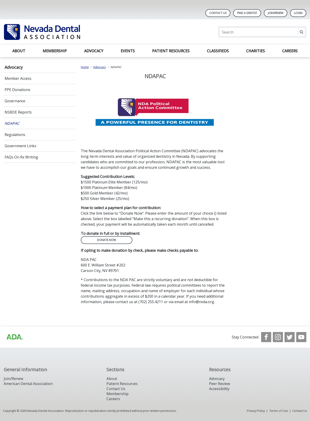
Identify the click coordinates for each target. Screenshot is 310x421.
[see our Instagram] (278, 337)
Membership (55, 50)
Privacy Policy (256, 411)
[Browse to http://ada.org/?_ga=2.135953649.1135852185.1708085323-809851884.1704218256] (14, 337)
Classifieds (218, 50)
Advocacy (93, 50)
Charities (255, 50)
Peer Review (219, 383)
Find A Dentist (247, 13)
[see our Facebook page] (266, 337)
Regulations (15, 134)
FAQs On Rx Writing (21, 157)
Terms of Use (278, 411)
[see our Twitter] (290, 337)
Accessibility (219, 388)
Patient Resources (171, 50)
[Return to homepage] (63, 32)
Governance (15, 100)
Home (85, 67)
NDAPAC (12, 123)
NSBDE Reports (18, 112)
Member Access (18, 78)
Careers (290, 50)
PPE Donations (17, 89)
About (18, 50)
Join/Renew (275, 13)
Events (128, 50)
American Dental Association (28, 383)
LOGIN (298, 13)
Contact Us (217, 13)
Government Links (20, 145)
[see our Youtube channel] (301, 337)
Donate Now (106, 240)
